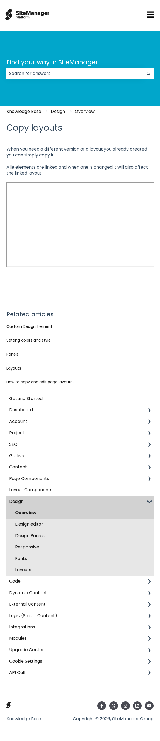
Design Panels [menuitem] (30, 536)
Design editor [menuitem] (29, 524)
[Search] (148, 73)
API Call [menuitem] (17, 672)
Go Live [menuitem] (16, 456)
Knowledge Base (23, 111)
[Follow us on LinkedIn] (137, 705)
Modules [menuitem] (18, 638)
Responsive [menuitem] (27, 547)
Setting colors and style (28, 340)
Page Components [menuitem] (29, 478)
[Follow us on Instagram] (125, 705)
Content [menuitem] (18, 467)
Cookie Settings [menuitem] (25, 661)
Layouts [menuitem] (23, 570)
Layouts (13, 368)
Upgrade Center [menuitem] (26, 650)
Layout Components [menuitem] (30, 490)
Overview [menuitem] (25, 513)
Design (58, 111)
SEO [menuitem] (13, 444)
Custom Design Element (29, 326)
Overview (85, 111)
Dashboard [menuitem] (21, 410)
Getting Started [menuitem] (26, 398)
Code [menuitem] (15, 581)
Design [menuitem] (16, 501)
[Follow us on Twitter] (113, 705)
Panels (12, 354)
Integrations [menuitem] (22, 627)
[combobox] (74, 73)
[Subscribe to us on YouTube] (149, 705)
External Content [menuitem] (27, 604)
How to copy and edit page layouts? (40, 382)
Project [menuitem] (17, 433)
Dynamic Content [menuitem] (28, 593)
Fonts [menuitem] (21, 558)
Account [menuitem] (18, 421)
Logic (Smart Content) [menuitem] (33, 616)
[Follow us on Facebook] (101, 705)
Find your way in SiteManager (52, 62)
